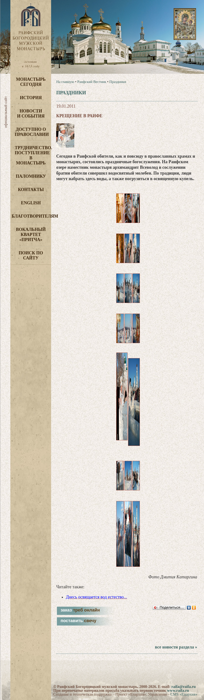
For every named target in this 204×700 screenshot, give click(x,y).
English (31, 202)
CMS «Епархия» (183, 694)
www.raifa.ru (178, 690)
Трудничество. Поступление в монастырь (33, 155)
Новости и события (31, 113)
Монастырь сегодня (31, 82)
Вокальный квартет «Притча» (31, 234)
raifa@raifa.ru (183, 687)
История (31, 97)
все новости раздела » (176, 647)
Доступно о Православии (32, 132)
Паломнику (31, 176)
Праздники (117, 82)
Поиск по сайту (31, 255)
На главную (65, 82)
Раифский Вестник (91, 82)
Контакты (31, 189)
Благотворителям (31, 216)
